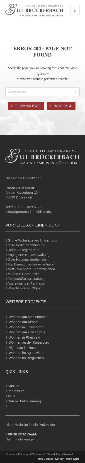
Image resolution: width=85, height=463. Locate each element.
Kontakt (13, 386)
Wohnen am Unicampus (27, 332)
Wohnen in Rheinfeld (24, 337)
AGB (11, 396)
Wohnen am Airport (23, 322)
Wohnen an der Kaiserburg (29, 342)
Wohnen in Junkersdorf (26, 327)
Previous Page (26, 106)
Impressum (16, 391)
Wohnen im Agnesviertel (27, 353)
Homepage (61, 106)
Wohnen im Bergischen (26, 358)
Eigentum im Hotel (22, 348)
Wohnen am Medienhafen (28, 317)
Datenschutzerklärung (24, 401)
